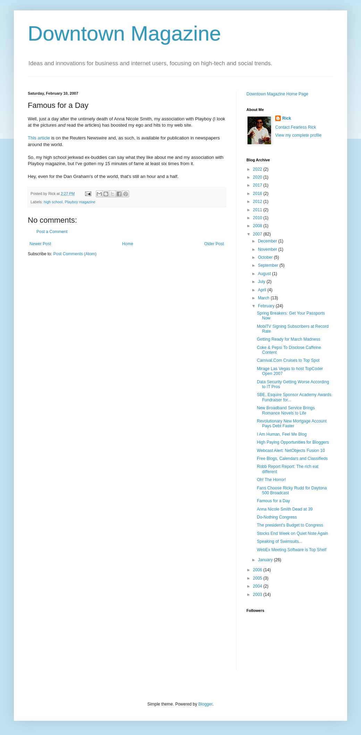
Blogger (205, 704)
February (267, 306)
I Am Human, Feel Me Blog (282, 434)
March (264, 298)
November (268, 249)
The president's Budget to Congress (290, 525)
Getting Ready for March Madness (288, 339)
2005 (258, 578)
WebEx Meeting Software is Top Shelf (291, 549)
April (262, 290)
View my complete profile (298, 135)
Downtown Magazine (124, 33)
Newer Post (40, 243)
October (266, 257)
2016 (258, 193)
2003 (258, 594)
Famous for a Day (273, 500)
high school (53, 202)
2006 (258, 569)
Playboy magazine (80, 202)
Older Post (214, 243)
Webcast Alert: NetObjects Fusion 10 (291, 450)
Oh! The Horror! (271, 479)
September (268, 265)
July (262, 281)
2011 (258, 209)
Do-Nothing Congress (277, 517)
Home (127, 243)
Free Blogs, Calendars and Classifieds (292, 458)
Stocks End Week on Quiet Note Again (292, 533)
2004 (258, 586)
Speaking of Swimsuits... (279, 541)
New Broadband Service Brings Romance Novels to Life (286, 410)
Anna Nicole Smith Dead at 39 (285, 509)
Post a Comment (51, 231)
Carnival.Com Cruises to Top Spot (288, 360)
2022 (258, 169)
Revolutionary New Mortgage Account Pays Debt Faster (292, 423)
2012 (258, 201)
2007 (258, 234)
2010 (258, 217)
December (268, 241)
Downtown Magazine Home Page (277, 94)
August (265, 273)
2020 (258, 177)
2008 (258, 225)
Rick (286, 118)
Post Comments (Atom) (74, 253)
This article (39, 137)
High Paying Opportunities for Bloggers (293, 442)
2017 (258, 185)
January (266, 559)
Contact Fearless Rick (295, 127)
